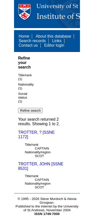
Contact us (28, 45)
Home (24, 36)
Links (56, 41)
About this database (53, 36)
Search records (32, 41)
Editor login (54, 45)
